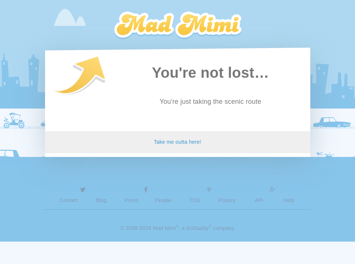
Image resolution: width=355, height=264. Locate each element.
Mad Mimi (178, 25)
